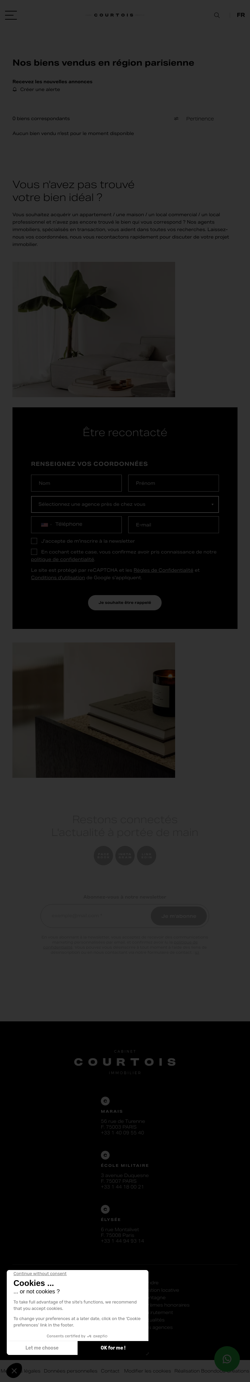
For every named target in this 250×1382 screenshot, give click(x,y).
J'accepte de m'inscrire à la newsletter (88, 541)
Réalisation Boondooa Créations (211, 1371)
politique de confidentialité (62, 559)
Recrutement (157, 1312)
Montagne (154, 1297)
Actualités (153, 1320)
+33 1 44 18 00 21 (122, 1187)
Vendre (150, 1283)
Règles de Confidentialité (163, 570)
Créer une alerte (40, 89)
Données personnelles (71, 1371)
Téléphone (68, 524)
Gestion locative (160, 1290)
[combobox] (46, 525)
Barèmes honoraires (166, 1305)
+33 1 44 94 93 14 (122, 1241)
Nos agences (157, 1327)
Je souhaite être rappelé (125, 602)
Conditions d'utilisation (58, 578)
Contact (110, 1371)
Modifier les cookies (147, 1371)
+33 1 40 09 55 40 (122, 1133)
